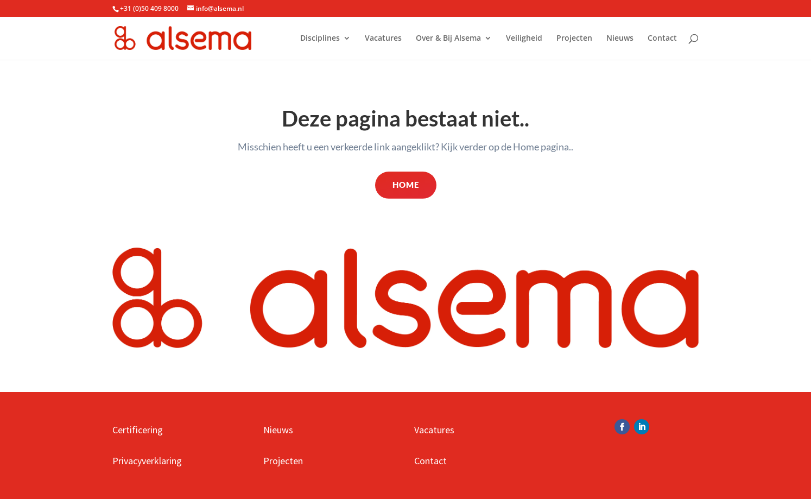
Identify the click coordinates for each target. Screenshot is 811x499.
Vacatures (383, 38)
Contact (662, 38)
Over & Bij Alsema (448, 38)
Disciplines (320, 38)
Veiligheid (524, 38)
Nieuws (619, 38)
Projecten (574, 38)
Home (405, 185)
